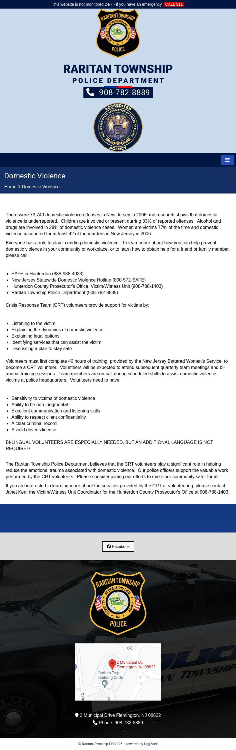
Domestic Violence (41, 186)
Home (10, 186)
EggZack (150, 744)
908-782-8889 (118, 92)
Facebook (118, 546)
